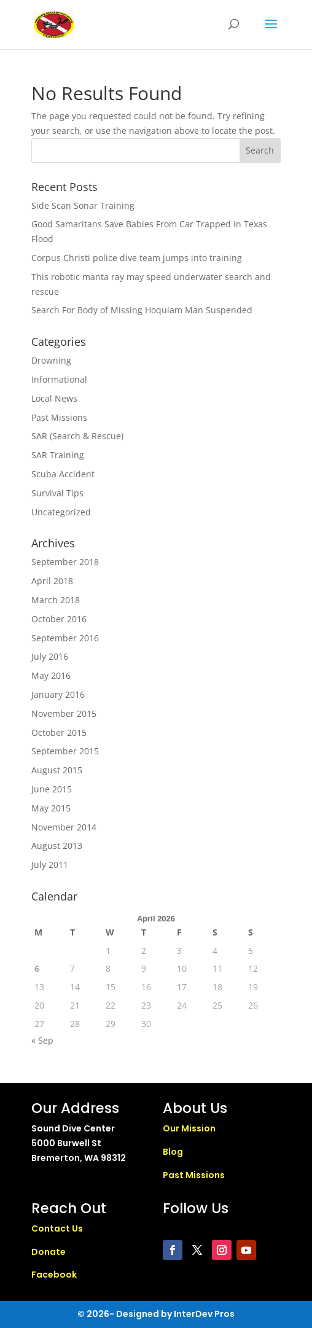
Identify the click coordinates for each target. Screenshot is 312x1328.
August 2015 (56, 770)
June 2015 (51, 789)
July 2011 (49, 864)
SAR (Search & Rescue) (77, 436)
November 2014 (63, 827)
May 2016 (51, 675)
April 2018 (52, 581)
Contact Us (57, 1228)
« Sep (42, 1040)
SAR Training (57, 455)
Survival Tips (57, 493)
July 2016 (49, 656)
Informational (59, 379)
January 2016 (58, 694)
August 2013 (56, 845)
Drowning (51, 360)
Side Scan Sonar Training (83, 205)
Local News (54, 398)
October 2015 (59, 732)
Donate (48, 1252)
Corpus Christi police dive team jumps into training (136, 258)
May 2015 (51, 808)
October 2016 (59, 619)
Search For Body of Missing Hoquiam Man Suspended (141, 310)
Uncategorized (61, 512)
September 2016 (65, 638)
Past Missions (59, 417)
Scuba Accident (63, 474)
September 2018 (65, 562)
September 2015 (65, 751)
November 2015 (63, 713)
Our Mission (189, 1128)
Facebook (54, 1274)
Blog (173, 1152)
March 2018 (55, 600)
